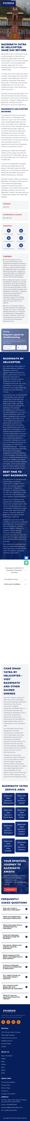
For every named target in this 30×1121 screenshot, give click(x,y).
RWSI (3, 1073)
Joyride (3, 1046)
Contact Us (4, 1091)
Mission (3, 1058)
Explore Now (10, 889)
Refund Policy (5, 1088)
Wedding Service (6, 1041)
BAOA (3, 1070)
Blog (2, 1067)
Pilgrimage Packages (8, 1035)
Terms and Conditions (8, 1082)
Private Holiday (6, 1043)
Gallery (3, 1064)
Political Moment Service (9, 1038)
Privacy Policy (5, 1085)
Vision (3, 1061)
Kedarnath (22, 449)
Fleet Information (7, 1056)
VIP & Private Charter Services (10, 1032)
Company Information (8, 1094)
